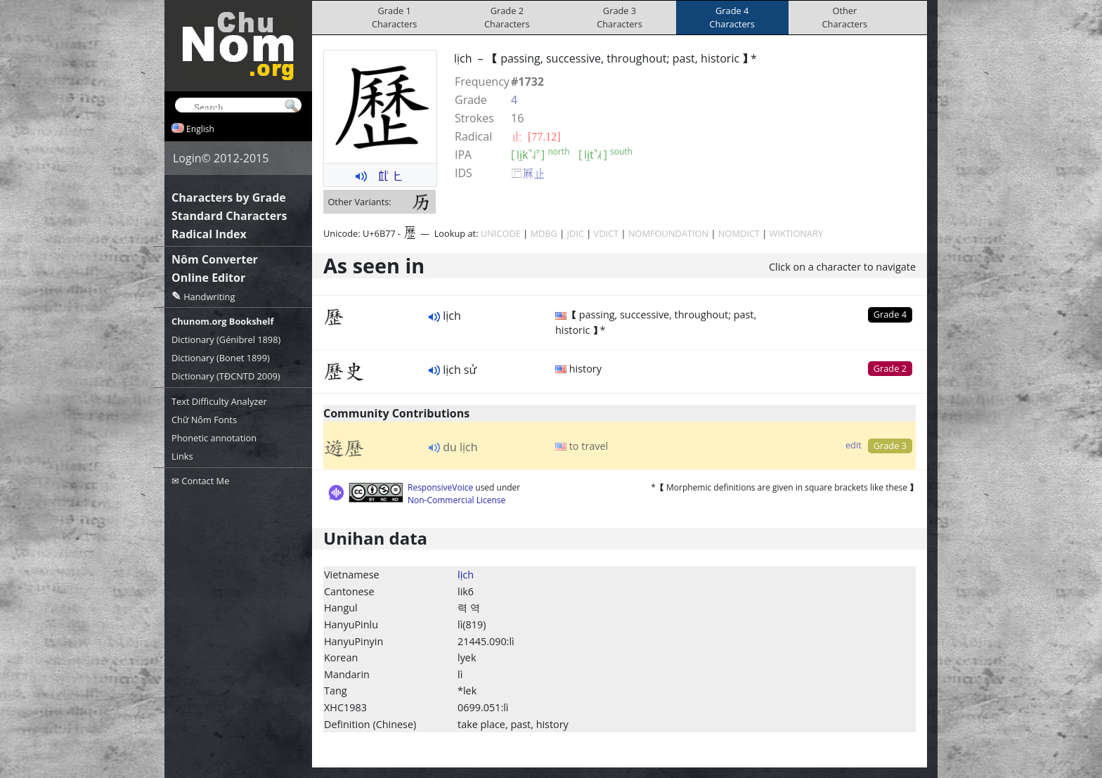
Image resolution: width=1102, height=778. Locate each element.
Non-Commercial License (456, 500)
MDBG (543, 233)
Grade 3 (890, 445)
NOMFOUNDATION (668, 233)
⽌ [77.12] (536, 136)
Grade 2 (890, 368)
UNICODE (501, 233)
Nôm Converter (214, 259)
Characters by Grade (228, 197)
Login (187, 158)
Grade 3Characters (619, 17)
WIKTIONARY (797, 233)
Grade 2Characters (507, 17)
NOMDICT (739, 233)
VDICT (606, 233)
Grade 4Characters (732, 17)
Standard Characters (229, 215)
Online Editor (208, 277)
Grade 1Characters (394, 17)
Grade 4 (890, 314)
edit (853, 445)
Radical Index (209, 234)
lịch (466, 574)
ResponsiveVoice (440, 487)
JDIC (575, 233)
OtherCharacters (845, 17)
